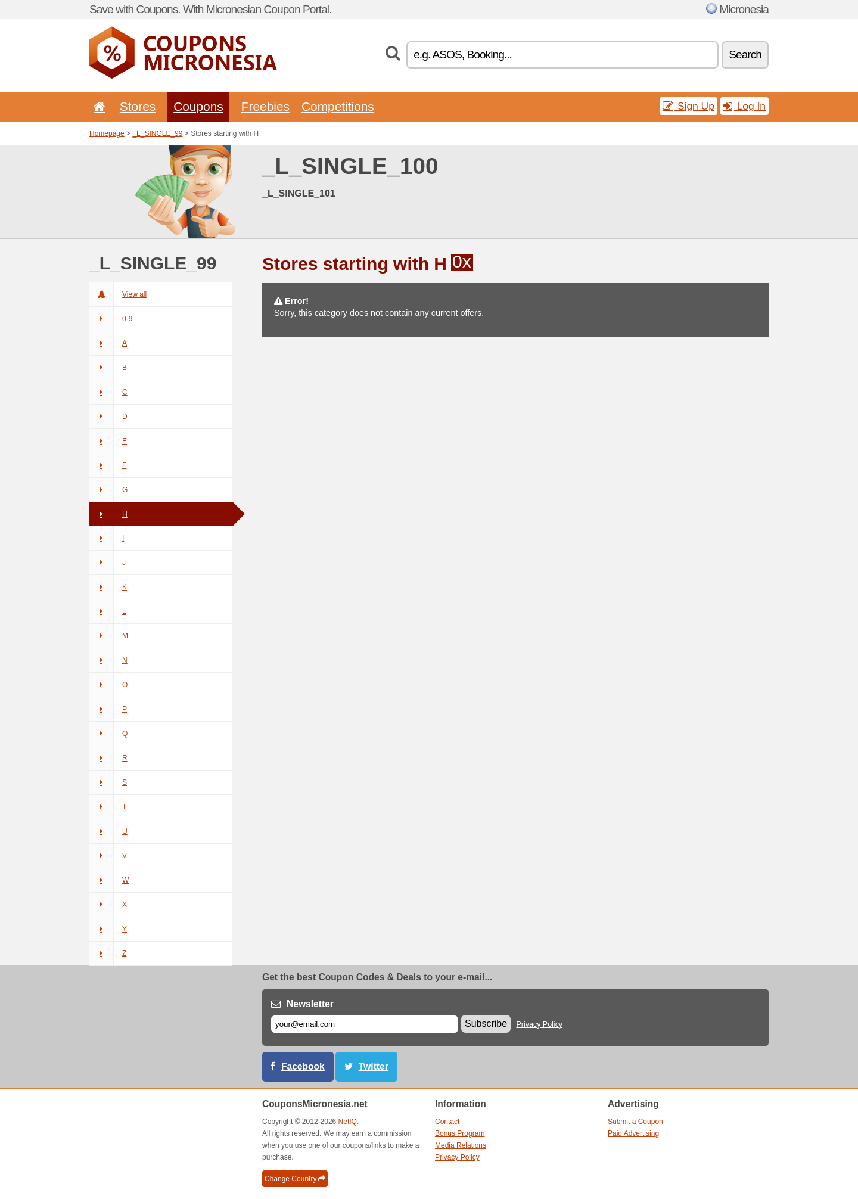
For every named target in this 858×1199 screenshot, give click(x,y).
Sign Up (688, 106)
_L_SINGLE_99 (157, 133)
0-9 (110, 319)
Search (745, 54)
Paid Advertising (633, 1133)
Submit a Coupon (635, 1121)
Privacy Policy (540, 1024)
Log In (744, 106)
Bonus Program (459, 1133)
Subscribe (486, 1023)
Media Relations (460, 1145)
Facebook (303, 1066)
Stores (138, 106)
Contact (447, 1121)
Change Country (295, 1179)
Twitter (373, 1066)
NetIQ (347, 1121)
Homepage (107, 133)
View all (118, 294)
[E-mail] (364, 1024)
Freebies (265, 106)
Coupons (198, 106)
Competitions (337, 106)
